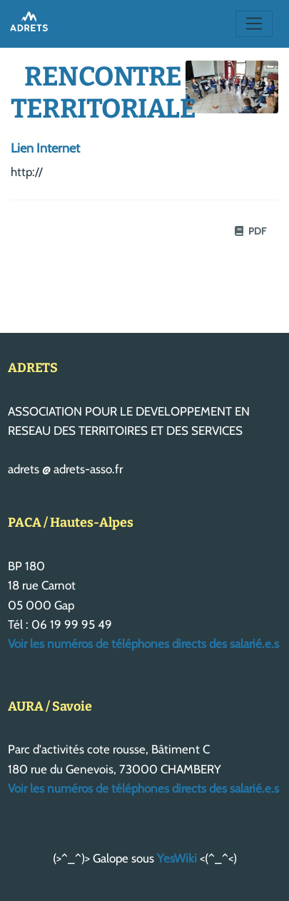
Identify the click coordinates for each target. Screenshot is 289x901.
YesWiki (177, 858)
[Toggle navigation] (254, 24)
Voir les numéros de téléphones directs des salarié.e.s (143, 644)
